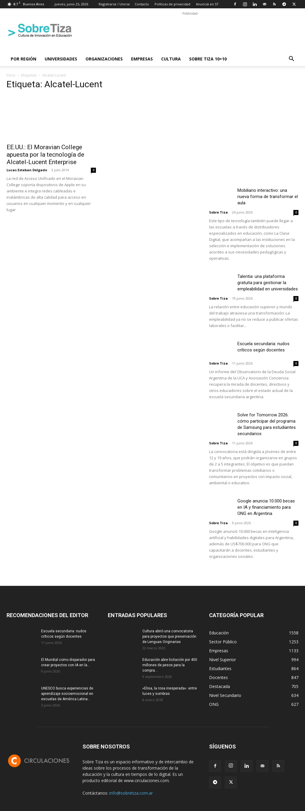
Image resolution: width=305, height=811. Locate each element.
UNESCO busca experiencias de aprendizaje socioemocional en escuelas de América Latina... (67, 693)
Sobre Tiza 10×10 (208, 59)
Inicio (11, 75)
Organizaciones (104, 59)
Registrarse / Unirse (114, 4)
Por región (23, 59)
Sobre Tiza (218, 212)
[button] (291, 59)
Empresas (142, 59)
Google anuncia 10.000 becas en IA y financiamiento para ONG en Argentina (266, 507)
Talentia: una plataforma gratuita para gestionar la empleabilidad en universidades (267, 283)
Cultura (171, 59)
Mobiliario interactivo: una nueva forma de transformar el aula (267, 197)
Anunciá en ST (207, 4)
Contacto (142, 4)
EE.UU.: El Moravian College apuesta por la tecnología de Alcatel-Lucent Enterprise (45, 155)
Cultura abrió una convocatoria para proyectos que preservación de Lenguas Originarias (169, 636)
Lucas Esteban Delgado (27, 170)
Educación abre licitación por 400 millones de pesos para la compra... (169, 665)
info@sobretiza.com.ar (131, 793)
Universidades (61, 59)
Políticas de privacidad (172, 4)
